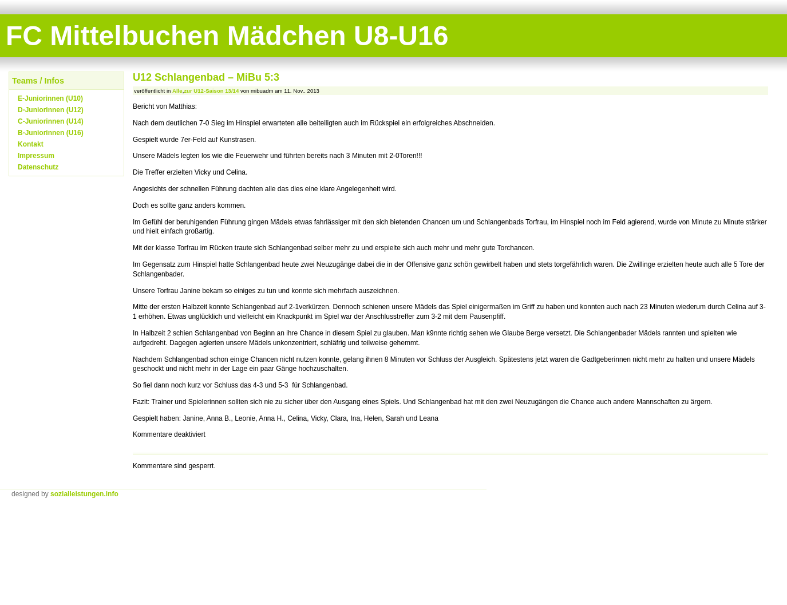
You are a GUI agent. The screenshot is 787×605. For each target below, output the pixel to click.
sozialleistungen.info (84, 494)
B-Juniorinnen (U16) (51, 133)
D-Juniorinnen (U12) (51, 110)
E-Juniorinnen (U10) (50, 98)
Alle (177, 91)
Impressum (36, 156)
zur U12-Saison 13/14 (211, 91)
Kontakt (30, 144)
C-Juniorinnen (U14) (51, 121)
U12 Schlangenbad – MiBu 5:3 (206, 77)
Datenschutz (38, 167)
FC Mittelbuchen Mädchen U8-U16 (227, 36)
